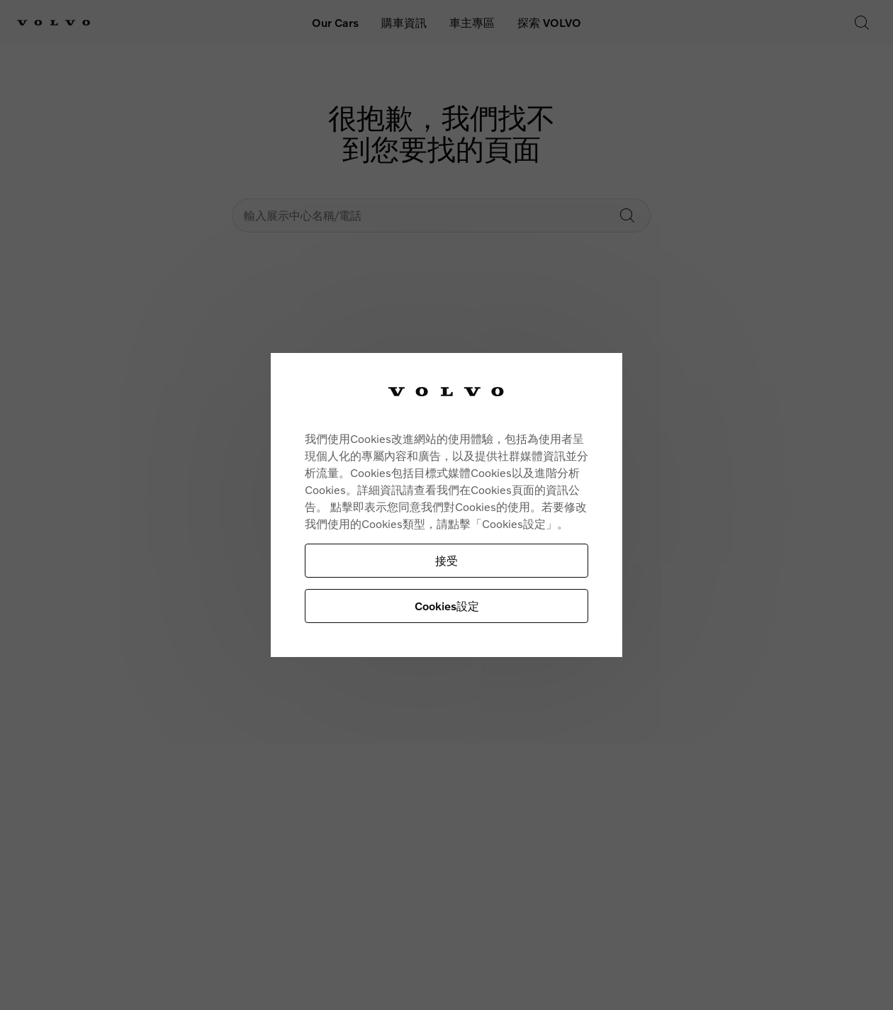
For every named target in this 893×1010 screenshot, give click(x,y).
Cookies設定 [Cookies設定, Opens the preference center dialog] (447, 605)
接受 (446, 560)
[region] (446, 505)
